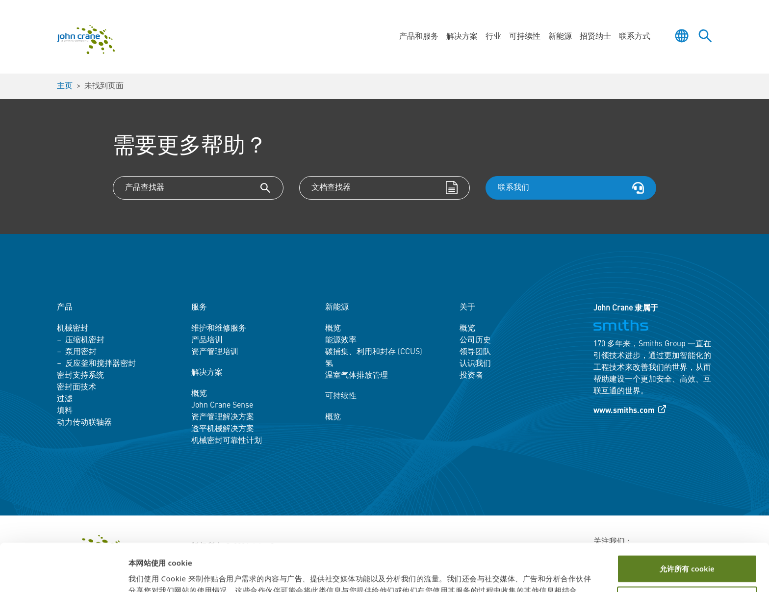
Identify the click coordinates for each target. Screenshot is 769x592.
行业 (493, 37)
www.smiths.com (624, 411)
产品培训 (207, 340)
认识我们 (475, 364)
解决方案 (462, 37)
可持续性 (524, 37)
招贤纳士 (595, 37)
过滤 (65, 399)
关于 (467, 307)
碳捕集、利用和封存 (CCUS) (373, 352)
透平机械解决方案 (222, 429)
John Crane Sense (222, 406)
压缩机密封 (84, 340)
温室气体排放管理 (356, 376)
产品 (65, 307)
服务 (199, 307)
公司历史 (475, 340)
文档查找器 (331, 188)
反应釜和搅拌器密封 (100, 364)
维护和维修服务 (218, 329)
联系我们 (513, 188)
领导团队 (475, 352)
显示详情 (143, 573)
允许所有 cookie (687, 524)
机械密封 (72, 329)
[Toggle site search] (705, 36)
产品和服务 (418, 37)
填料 (65, 411)
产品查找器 (144, 188)
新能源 (560, 37)
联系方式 (634, 37)
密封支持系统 (80, 376)
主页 (65, 86)
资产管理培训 (214, 352)
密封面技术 (76, 387)
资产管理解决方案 (222, 417)
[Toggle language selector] (682, 36)
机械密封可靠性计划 (226, 441)
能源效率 (341, 340)
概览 (199, 394)
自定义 (687, 556)
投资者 (471, 376)
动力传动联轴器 (84, 423)
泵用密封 (81, 352)
